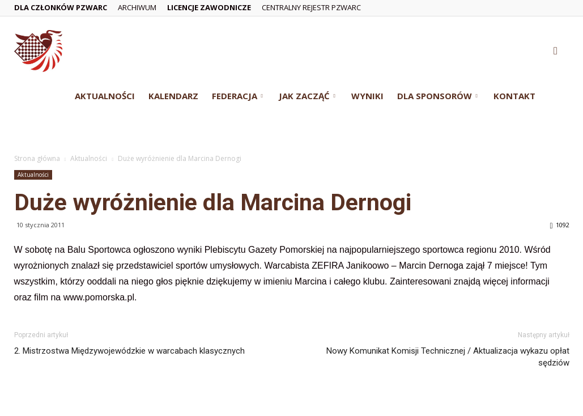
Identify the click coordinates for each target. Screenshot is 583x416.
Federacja (237, 95)
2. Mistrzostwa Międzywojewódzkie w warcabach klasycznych (129, 351)
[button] (555, 51)
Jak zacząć (307, 95)
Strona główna (37, 158)
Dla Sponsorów (437, 95)
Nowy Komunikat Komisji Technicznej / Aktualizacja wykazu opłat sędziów (447, 357)
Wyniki (367, 95)
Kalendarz (173, 95)
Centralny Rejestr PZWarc (311, 7)
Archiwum (137, 7)
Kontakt (514, 95)
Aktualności (105, 95)
